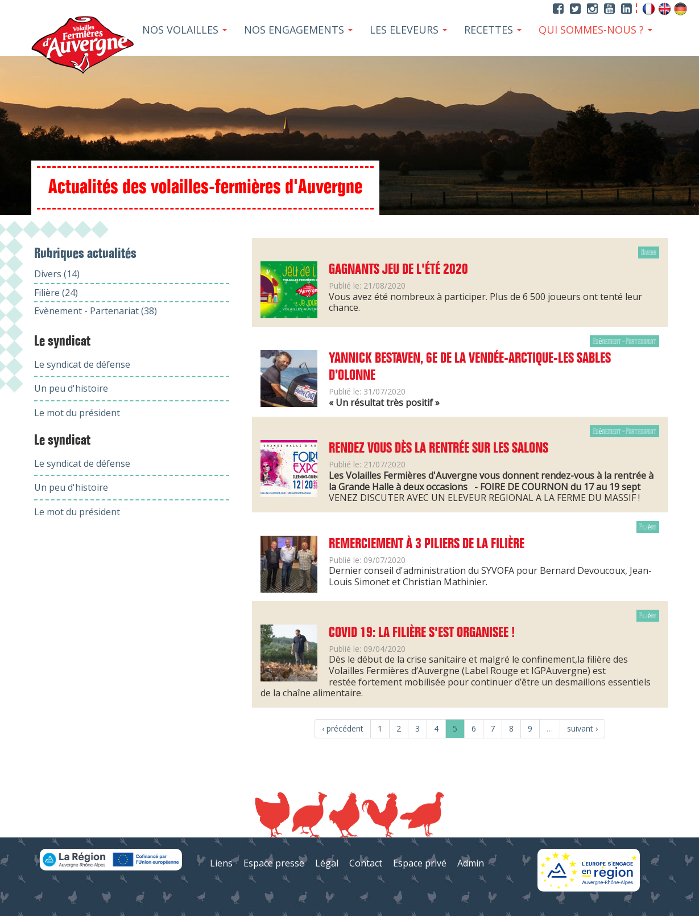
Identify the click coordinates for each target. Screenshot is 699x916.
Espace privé (419, 863)
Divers (648, 252)
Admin (470, 863)
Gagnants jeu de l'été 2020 (398, 270)
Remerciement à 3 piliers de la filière (426, 544)
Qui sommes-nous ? (595, 29)
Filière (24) (56, 292)
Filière (647, 527)
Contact (365, 863)
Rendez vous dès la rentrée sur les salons (438, 448)
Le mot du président (77, 412)
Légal (326, 863)
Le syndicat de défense (82, 364)
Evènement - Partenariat (624, 341)
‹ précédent (342, 728)
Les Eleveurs (408, 29)
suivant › (582, 728)
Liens (221, 863)
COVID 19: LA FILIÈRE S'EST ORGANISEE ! (422, 633)
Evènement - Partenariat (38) (95, 311)
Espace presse (273, 863)
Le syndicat (62, 341)
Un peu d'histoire (71, 388)
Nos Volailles (184, 29)
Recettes (493, 29)
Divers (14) (57, 274)
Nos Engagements (298, 29)
